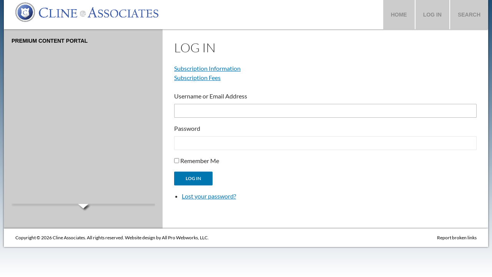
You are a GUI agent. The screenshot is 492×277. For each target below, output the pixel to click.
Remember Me (199, 160)
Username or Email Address (210, 96)
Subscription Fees (197, 77)
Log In (432, 15)
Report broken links (457, 237)
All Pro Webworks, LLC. (185, 237)
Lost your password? (209, 196)
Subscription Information (207, 68)
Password (187, 128)
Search (469, 15)
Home (399, 15)
